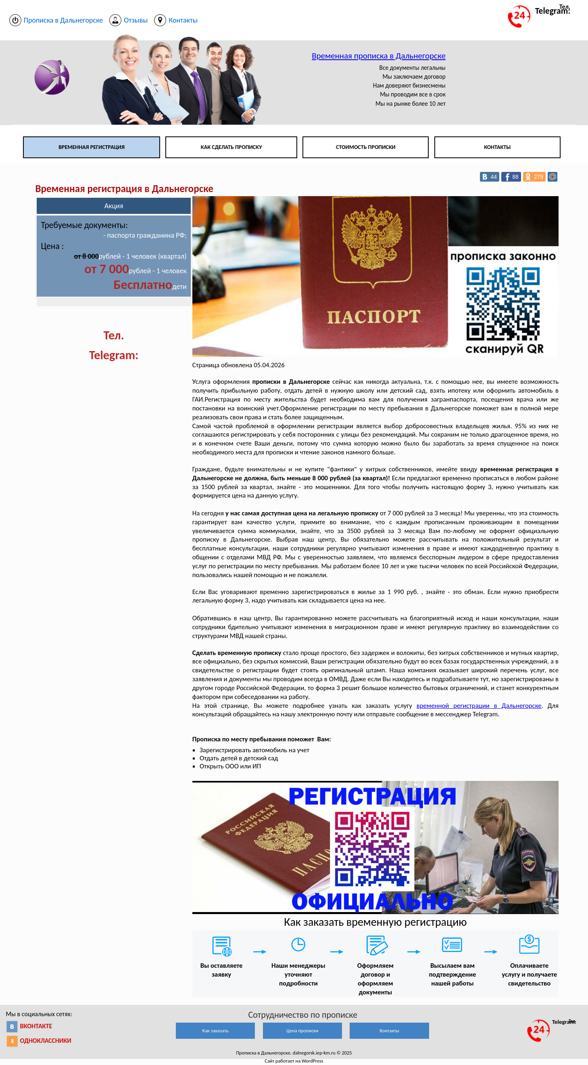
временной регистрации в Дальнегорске (479, 705)
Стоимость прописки (366, 147)
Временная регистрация (91, 147)
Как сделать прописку (231, 147)
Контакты (497, 147)
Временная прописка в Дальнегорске (379, 55)
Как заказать (215, 1030)
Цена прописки (302, 1030)
